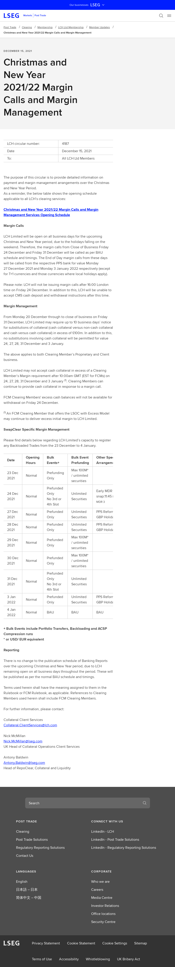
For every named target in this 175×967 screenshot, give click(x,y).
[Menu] (169, 16)
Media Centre (101, 897)
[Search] (161, 16)
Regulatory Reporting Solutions (40, 847)
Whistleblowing (98, 959)
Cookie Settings (114, 943)
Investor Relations (105, 905)
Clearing (27, 27)
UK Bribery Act (128, 959)
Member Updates (99, 27)
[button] (50, 821)
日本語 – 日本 (27, 889)
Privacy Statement (46, 943)
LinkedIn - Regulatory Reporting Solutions (123, 847)
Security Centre (103, 921)
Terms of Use (42, 959)
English (21, 881)
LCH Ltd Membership (71, 27)
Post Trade (10, 27)
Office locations (103, 913)
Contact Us (24, 855)
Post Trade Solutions (32, 839)
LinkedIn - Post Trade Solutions (115, 839)
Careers (97, 889)
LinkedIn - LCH (102, 831)
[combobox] (82, 803)
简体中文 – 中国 (28, 897)
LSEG (97, 5)
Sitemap (140, 943)
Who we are (100, 881)
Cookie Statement (81, 943)
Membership (45, 27)
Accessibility (69, 959)
